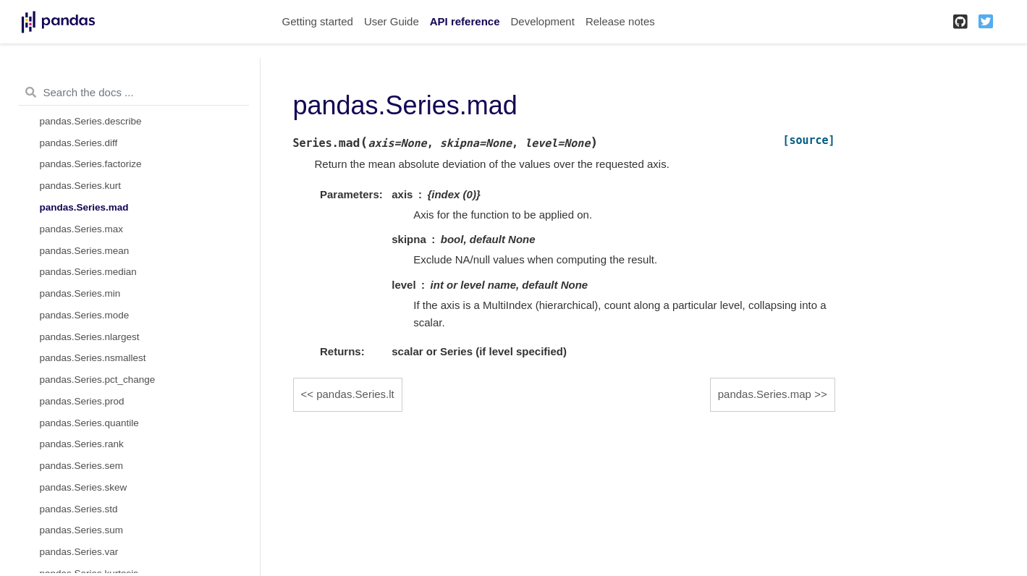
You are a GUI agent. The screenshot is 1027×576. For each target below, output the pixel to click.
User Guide (391, 21)
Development (542, 21)
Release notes (620, 21)
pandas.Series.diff (79, 142)
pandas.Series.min (80, 293)
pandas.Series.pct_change (98, 379)
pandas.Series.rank (82, 444)
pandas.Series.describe (91, 121)
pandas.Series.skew (83, 487)
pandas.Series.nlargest (90, 336)
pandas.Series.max (82, 229)
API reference (465, 21)
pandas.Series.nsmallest (93, 357)
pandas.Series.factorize (91, 163)
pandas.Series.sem (82, 465)
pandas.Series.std (79, 509)
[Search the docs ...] (133, 93)
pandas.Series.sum (82, 530)
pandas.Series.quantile (89, 423)
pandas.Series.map (764, 394)
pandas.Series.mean (85, 250)
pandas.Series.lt (355, 394)
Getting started (317, 21)
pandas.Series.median (88, 271)
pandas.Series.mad (84, 207)
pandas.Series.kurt (81, 185)
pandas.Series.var (79, 551)
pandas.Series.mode (85, 315)
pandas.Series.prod (82, 401)
